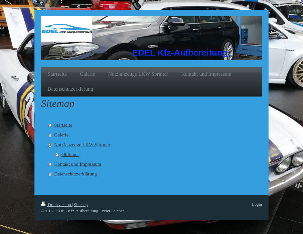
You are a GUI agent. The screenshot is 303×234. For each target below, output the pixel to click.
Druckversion (56, 204)
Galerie (61, 134)
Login (257, 204)
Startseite (63, 125)
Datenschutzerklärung (75, 173)
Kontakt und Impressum (77, 164)
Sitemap (81, 204)
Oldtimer (70, 154)
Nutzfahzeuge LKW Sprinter (82, 144)
